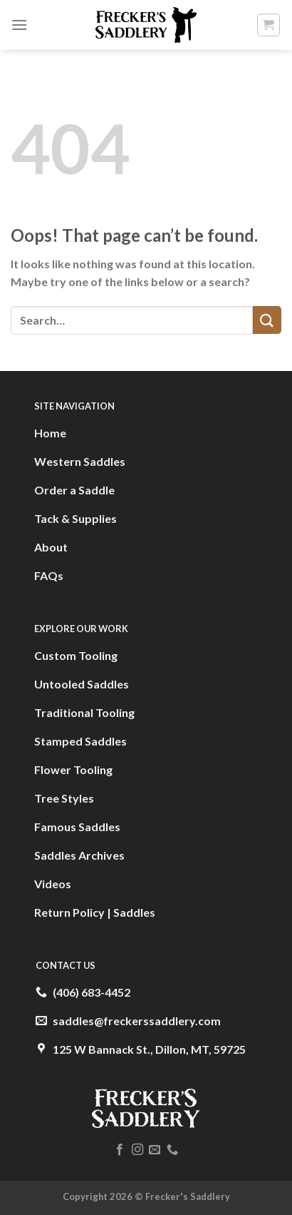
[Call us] (172, 1150)
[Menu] (19, 24)
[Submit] (267, 320)
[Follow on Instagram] (137, 1150)
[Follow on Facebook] (119, 1150)
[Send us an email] (154, 1150)
